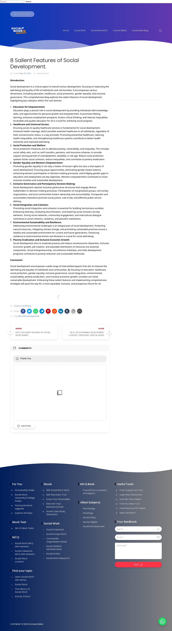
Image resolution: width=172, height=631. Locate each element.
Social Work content (21, 560)
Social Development (94, 526)
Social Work (79, 30)
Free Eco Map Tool (130, 503)
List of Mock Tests (24, 528)
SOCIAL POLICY (23, 596)
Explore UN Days (23, 513)
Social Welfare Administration (54, 548)
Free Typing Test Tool (131, 490)
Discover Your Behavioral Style (54, 505)
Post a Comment (22, 306)
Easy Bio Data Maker (130, 499)
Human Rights (90, 522)
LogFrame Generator (131, 494)
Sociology (88, 513)
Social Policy (89, 517)
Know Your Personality (58, 499)
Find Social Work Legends (23, 507)
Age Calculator (128, 512)
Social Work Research (58, 558)
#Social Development (28, 316)
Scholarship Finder (25, 490)
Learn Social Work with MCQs (24, 578)
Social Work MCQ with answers (24, 545)
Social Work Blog (140, 30)
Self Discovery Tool (56, 494)
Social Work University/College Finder (25, 498)
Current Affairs (120, 30)
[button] (23, 311)
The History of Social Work (22, 590)
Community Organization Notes (56, 540)
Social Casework (55, 529)
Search (28, 2)
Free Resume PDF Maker (133, 508)
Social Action (53, 553)
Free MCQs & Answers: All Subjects (95, 492)
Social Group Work (56, 534)
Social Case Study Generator (55, 513)
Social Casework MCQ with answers (25, 552)
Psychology (89, 508)
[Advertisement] (138, 76)
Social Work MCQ (99, 30)
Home (66, 30)
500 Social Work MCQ (57, 490)
